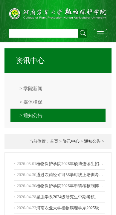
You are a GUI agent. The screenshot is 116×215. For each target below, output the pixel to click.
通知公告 (92, 141)
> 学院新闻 (30, 88)
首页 (54, 141)
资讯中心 (71, 141)
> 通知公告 (30, 115)
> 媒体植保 (30, 102)
